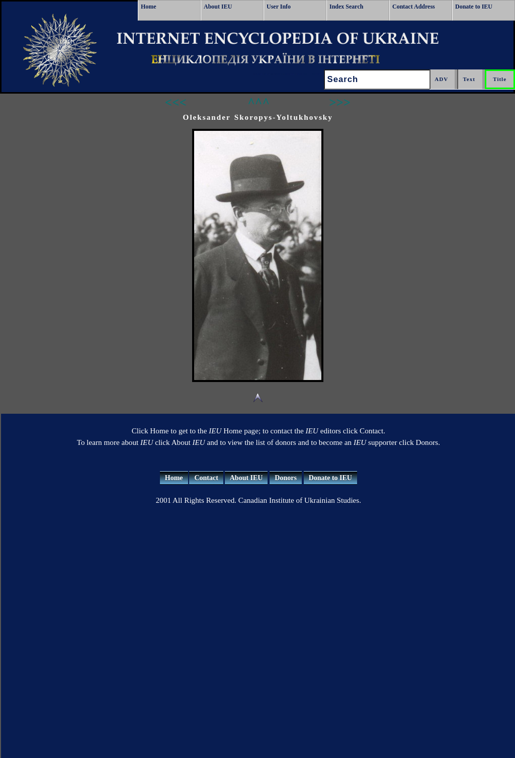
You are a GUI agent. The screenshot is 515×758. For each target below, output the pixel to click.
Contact (206, 478)
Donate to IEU (473, 6)
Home (148, 6)
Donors (286, 478)
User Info (279, 6)
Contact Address (413, 6)
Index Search (346, 6)
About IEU (218, 6)
